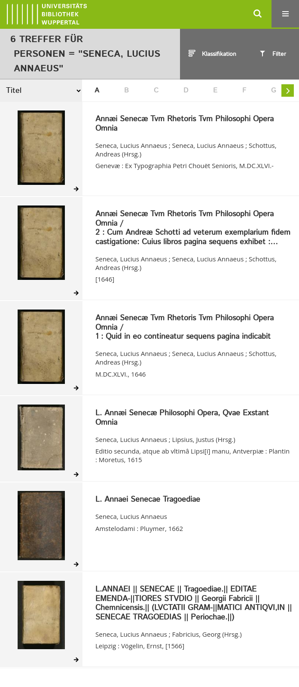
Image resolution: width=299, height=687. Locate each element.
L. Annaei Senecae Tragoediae (147, 500)
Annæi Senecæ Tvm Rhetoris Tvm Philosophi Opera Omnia (184, 124)
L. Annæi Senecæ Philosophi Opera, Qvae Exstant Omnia (182, 418)
